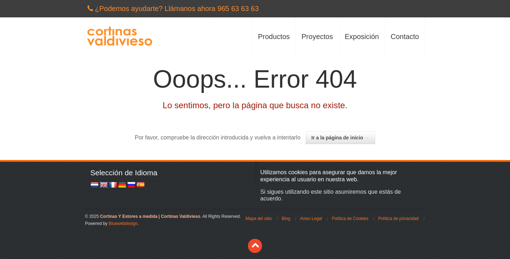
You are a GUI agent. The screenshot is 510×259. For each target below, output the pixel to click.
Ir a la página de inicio (340, 137)
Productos (274, 36)
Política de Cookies (350, 218)
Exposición (362, 36)
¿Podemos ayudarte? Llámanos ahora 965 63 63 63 (177, 8)
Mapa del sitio (258, 218)
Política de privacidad (398, 218)
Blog (286, 218)
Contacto (405, 36)
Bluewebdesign (123, 223)
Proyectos (317, 36)
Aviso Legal (311, 218)
